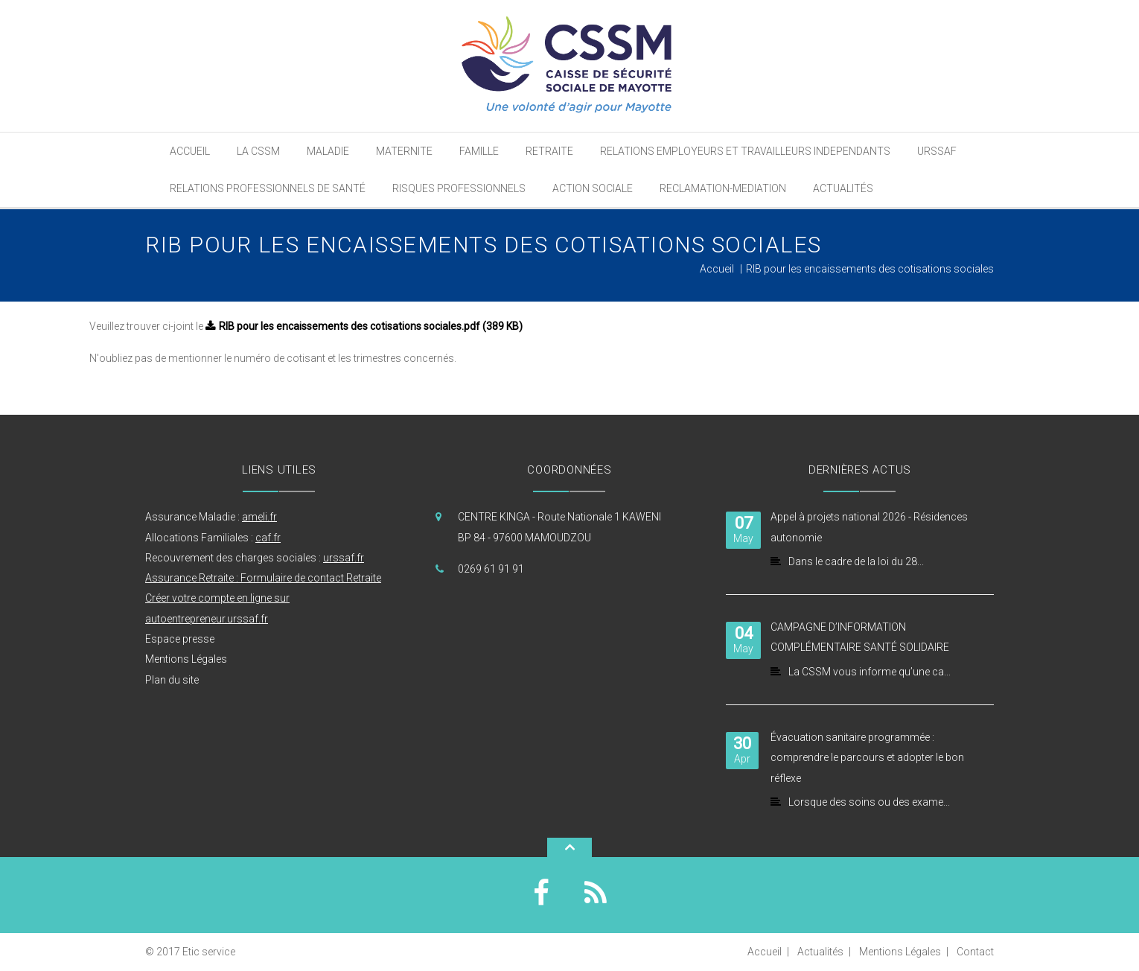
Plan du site (172, 680)
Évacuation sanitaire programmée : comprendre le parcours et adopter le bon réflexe (867, 757)
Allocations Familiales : (213, 538)
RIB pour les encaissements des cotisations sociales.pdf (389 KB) (371, 326)
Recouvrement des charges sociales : (254, 558)
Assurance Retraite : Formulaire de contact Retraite (263, 578)
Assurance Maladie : (211, 517)
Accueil (717, 269)
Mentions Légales (186, 659)
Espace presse (179, 639)
